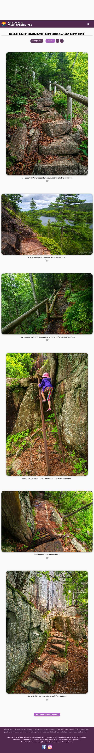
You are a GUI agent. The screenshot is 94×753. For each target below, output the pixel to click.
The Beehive (63, 739)
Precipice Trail (74, 739)
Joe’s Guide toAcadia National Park (20, 23)
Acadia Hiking (40, 737)
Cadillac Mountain (40, 739)
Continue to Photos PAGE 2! (47, 714)
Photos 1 (50, 41)
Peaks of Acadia (53, 737)
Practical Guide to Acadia (31, 742)
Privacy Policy (67, 742)
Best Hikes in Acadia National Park (20, 737)
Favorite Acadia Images (51, 742)
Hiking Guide (37, 41)
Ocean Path (52, 739)
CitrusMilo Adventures (65, 730)
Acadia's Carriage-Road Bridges (73, 737)
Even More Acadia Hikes (22, 739)
